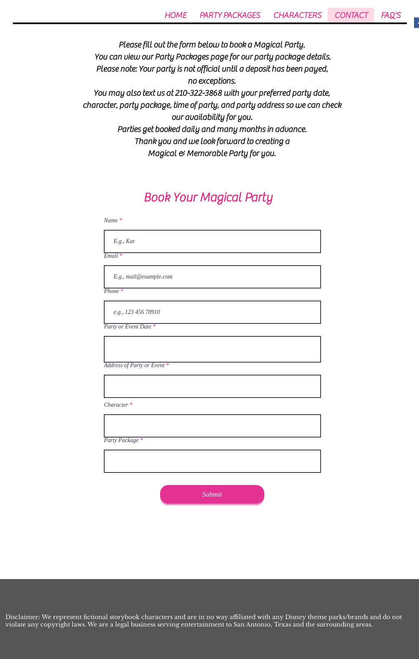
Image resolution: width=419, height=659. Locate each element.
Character (116, 405)
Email (111, 256)
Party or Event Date (127, 327)
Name (111, 221)
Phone (111, 291)
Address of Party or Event (134, 365)
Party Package (121, 440)
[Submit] (212, 494)
